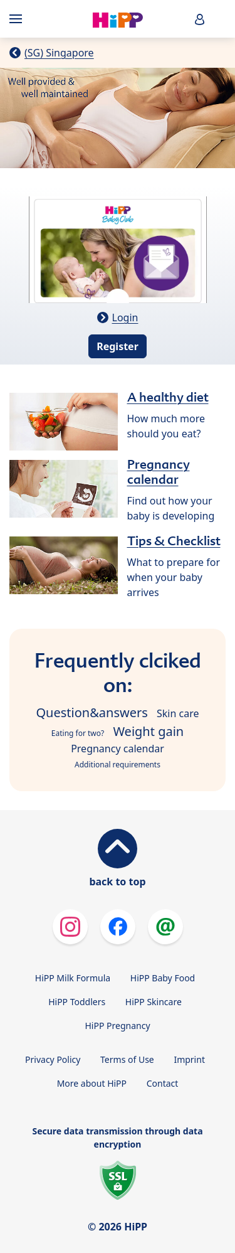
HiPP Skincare (153, 1002)
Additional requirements (117, 764)
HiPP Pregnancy (117, 1026)
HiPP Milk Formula (72, 978)
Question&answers (92, 712)
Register (117, 346)
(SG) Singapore (59, 53)
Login (125, 317)
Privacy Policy (52, 1059)
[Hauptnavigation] (18, 19)
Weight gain (148, 731)
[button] (200, 19)
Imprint (189, 1059)
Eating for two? (77, 733)
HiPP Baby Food (162, 978)
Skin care (178, 713)
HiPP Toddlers (76, 1002)
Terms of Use (127, 1059)
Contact (163, 1083)
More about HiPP (92, 1083)
